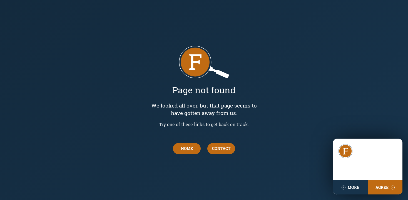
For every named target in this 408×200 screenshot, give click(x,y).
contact (221, 148)
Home (187, 148)
